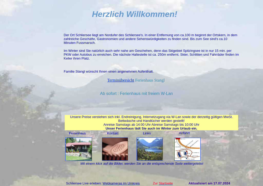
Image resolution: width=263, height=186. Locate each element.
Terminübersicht (120, 80)
